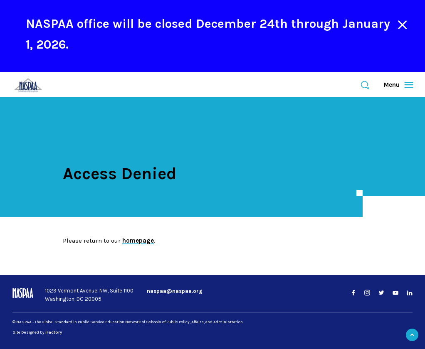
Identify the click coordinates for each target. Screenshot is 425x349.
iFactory (53, 332)
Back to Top (412, 335)
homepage (138, 240)
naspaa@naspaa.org (175, 291)
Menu (395, 84)
